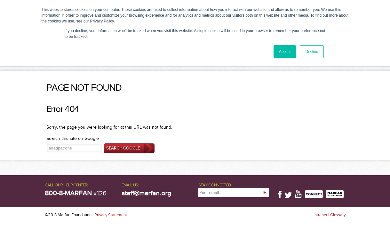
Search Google (123, 148)
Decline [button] (311, 51)
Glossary (338, 215)
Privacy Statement (110, 215)
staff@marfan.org (146, 193)
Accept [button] (285, 51)
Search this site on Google (72, 138)
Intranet (320, 215)
